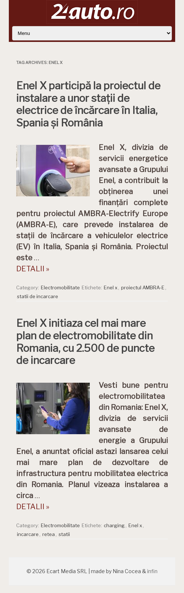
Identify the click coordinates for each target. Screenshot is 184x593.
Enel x (110, 287)
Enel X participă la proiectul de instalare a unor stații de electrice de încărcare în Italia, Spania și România (88, 104)
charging (114, 525)
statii (64, 534)
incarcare (28, 534)
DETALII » (32, 268)
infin (152, 571)
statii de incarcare (37, 296)
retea (48, 534)
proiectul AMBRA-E (142, 287)
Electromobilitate (60, 287)
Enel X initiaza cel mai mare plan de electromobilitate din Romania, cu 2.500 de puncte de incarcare (85, 342)
